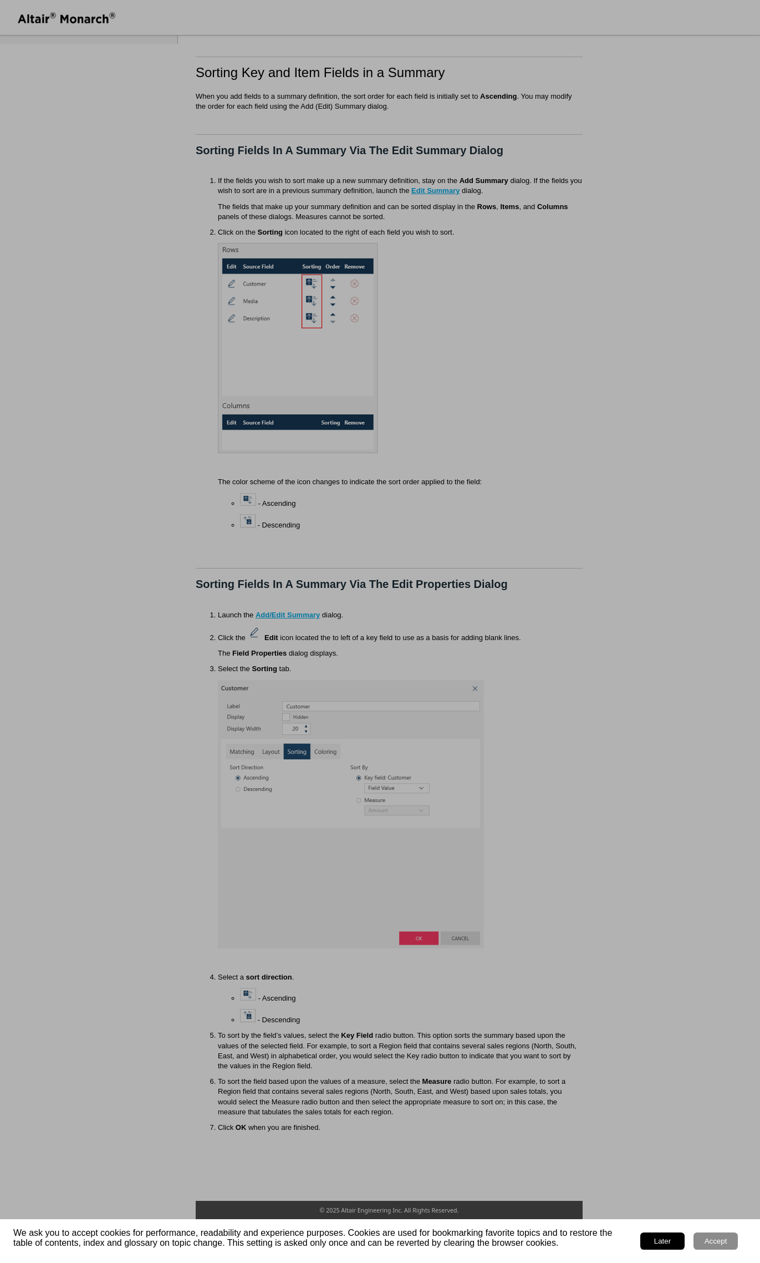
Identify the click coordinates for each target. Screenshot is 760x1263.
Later (662, 1241)
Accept (716, 1241)
